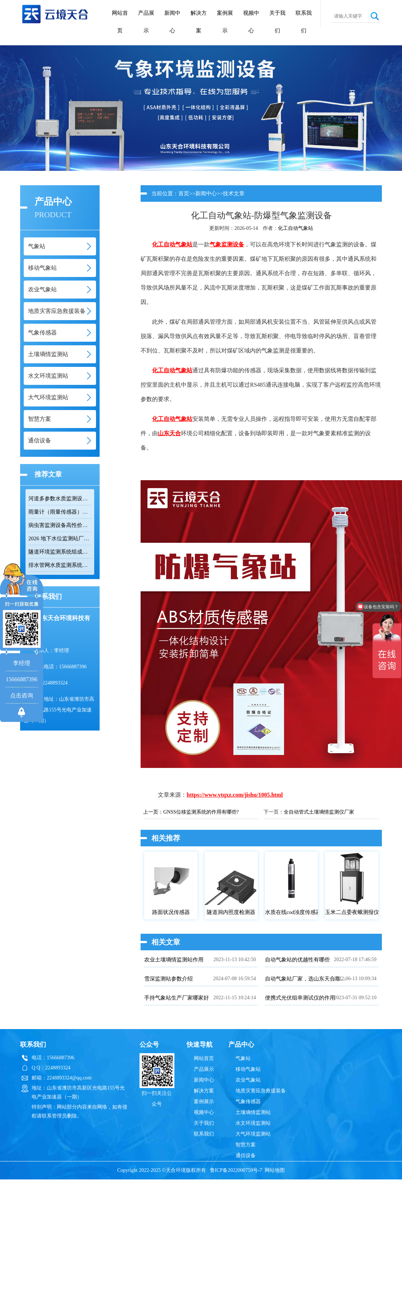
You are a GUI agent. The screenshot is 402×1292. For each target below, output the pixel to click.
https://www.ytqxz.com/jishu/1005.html (235, 795)
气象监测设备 (227, 244)
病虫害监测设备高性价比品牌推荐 (59, 525)
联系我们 (304, 21)
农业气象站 (248, 1080)
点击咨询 (21, 695)
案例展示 (225, 21)
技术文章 (234, 193)
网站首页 (120, 21)
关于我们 (277, 21)
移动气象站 (248, 1069)
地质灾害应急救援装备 (261, 1090)
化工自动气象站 (295, 228)
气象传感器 (248, 1101)
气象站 (243, 1058)
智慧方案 (246, 1144)
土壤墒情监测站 (253, 1112)
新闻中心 (172, 21)
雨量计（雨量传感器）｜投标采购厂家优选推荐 (59, 512)
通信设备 (246, 1155)
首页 (183, 193)
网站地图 (275, 1170)
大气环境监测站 (253, 1134)
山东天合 (169, 433)
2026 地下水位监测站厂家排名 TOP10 (59, 538)
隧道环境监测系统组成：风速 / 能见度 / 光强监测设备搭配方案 (59, 552)
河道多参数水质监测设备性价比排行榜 (59, 498)
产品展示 (146, 21)
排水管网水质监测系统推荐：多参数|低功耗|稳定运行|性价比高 (59, 565)
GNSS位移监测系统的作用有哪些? (201, 812)
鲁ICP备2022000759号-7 (236, 1170)
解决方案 (199, 21)
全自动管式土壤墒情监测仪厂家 (319, 812)
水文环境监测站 (253, 1123)
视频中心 (251, 21)
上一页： (153, 812)
